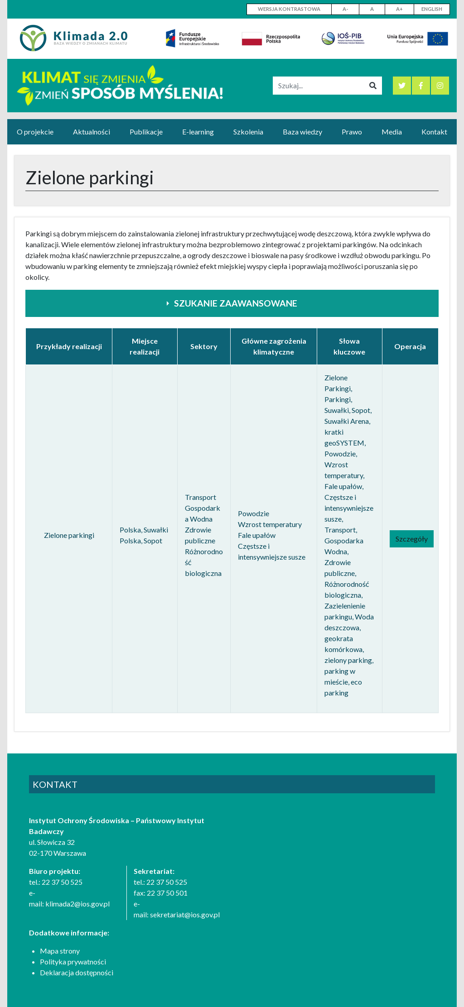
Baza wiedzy (302, 131)
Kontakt (434, 131)
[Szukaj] (318, 86)
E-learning (198, 131)
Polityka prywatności (73, 961)
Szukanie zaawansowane (235, 303)
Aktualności (91, 131)
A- (345, 9)
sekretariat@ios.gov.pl (185, 914)
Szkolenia (248, 131)
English (431, 9)
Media (392, 131)
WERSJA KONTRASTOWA (289, 9)
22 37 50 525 (62, 882)
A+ (399, 9)
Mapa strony (60, 950)
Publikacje (146, 131)
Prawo (352, 131)
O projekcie (35, 131)
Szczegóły (412, 538)
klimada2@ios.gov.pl (77, 903)
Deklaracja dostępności (76, 972)
